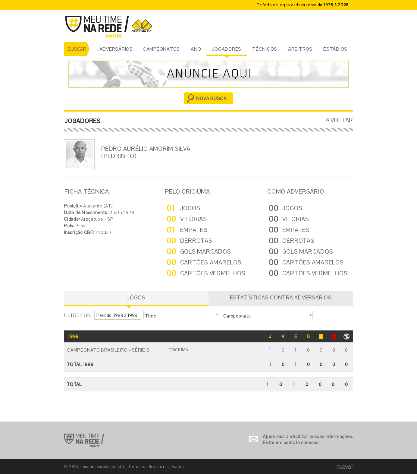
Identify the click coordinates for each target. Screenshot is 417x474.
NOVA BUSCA (211, 98)
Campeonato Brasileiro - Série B (108, 350)
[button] (181, 315)
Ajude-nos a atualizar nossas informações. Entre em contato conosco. (308, 439)
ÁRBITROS (300, 49)
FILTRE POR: (78, 315)
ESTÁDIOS (335, 49)
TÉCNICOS (264, 49)
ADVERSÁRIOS (116, 49)
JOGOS (136, 297)
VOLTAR (342, 120)
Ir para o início (84, 440)
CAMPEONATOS (161, 49)
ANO (196, 49)
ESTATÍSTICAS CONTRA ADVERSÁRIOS (280, 297)
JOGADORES (226, 49)
